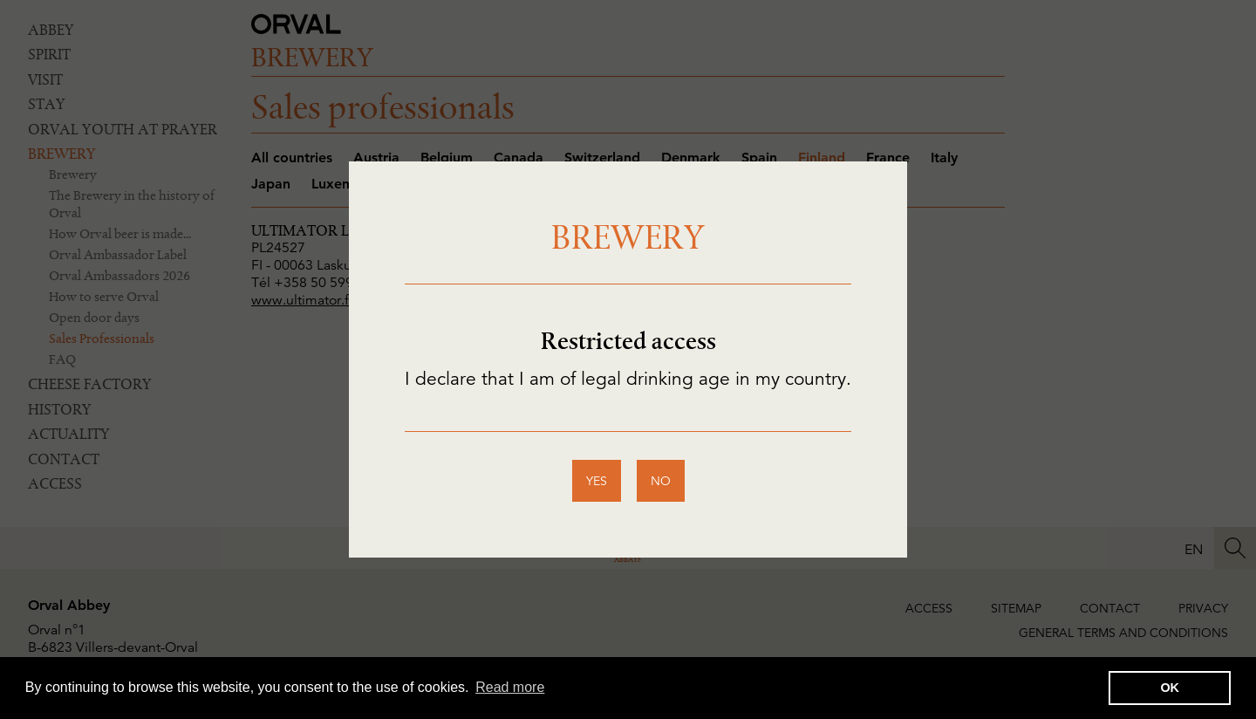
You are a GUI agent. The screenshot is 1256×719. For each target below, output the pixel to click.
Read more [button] (509, 687)
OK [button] (1169, 688)
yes (596, 481)
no (661, 481)
